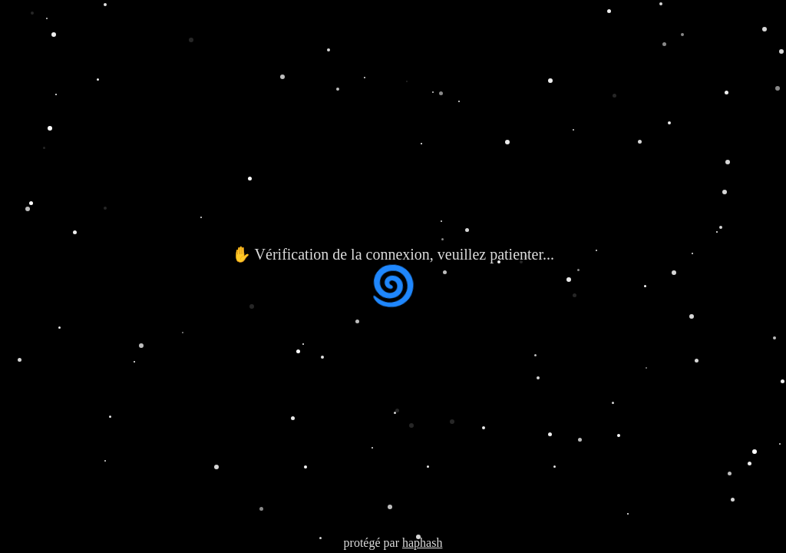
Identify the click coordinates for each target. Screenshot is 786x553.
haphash (422, 542)
